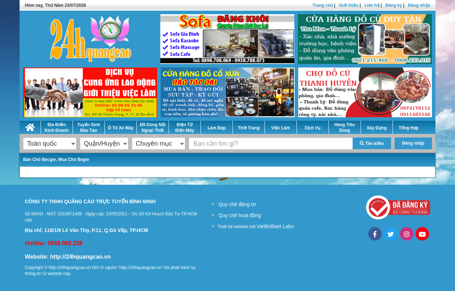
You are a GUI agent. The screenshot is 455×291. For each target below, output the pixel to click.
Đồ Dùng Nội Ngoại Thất (153, 127)
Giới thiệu (348, 5)
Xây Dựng (376, 127)
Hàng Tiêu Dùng (344, 127)
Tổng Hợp (408, 127)
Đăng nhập (419, 5)
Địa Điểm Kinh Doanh (57, 127)
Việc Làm (280, 127)
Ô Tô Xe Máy (120, 127)
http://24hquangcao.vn (80, 257)
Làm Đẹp (217, 127)
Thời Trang (248, 127)
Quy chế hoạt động (240, 215)
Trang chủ (322, 5)
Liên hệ (371, 5)
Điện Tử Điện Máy (184, 127)
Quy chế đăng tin (237, 204)
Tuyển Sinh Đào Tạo (88, 127)
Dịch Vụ (312, 127)
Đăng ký (393, 5)
